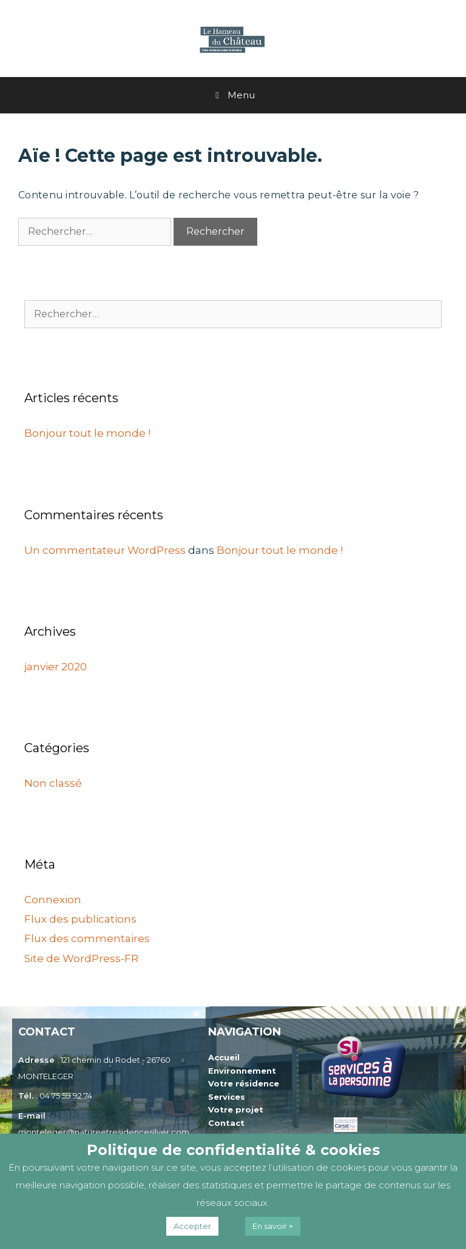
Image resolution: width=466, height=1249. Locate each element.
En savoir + (272, 1226)
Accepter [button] (192, 1226)
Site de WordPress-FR (81, 958)
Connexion (52, 900)
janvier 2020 (55, 667)
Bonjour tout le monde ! (87, 433)
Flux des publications (80, 919)
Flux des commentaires (87, 938)
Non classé (53, 783)
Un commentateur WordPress (105, 550)
